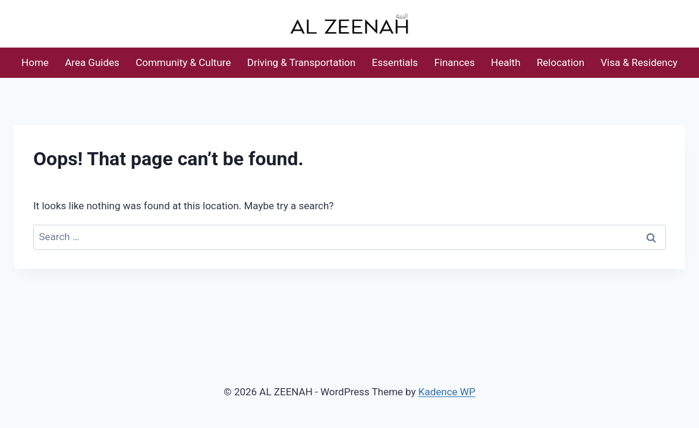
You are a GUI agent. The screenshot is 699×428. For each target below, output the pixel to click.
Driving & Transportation (301, 62)
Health (505, 62)
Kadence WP (447, 392)
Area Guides (92, 62)
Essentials (395, 62)
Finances (454, 62)
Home (35, 62)
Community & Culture (183, 62)
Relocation (560, 62)
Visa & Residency (639, 62)
